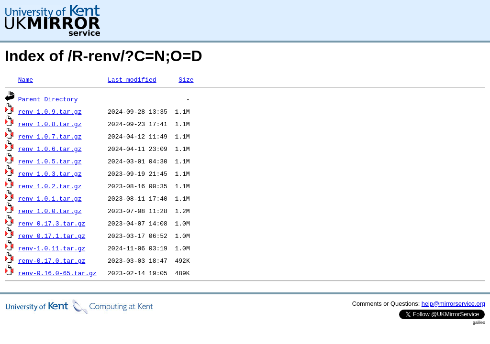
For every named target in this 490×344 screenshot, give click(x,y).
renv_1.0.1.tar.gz (50, 198)
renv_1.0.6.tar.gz (50, 148)
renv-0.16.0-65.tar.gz (57, 273)
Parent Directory (48, 99)
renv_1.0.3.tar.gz (50, 173)
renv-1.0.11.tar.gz (51, 248)
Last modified (132, 79)
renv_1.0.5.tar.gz (50, 161)
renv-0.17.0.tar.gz (51, 260)
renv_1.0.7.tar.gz (50, 136)
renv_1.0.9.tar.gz (50, 111)
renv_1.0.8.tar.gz (50, 123)
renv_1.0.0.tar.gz (50, 210)
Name (25, 79)
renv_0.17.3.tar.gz (51, 223)
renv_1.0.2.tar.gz (50, 186)
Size (185, 79)
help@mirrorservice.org (453, 303)
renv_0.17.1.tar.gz (51, 235)
